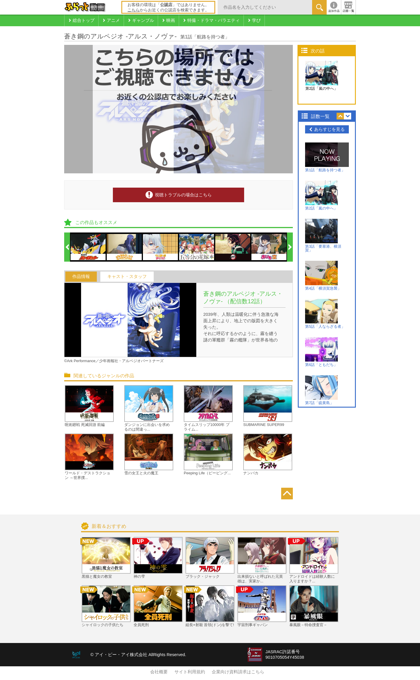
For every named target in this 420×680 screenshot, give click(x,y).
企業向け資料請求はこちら (238, 672)
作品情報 (81, 276)
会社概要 (159, 672)
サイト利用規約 (189, 672)
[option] (88, 247)
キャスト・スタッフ (127, 276)
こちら (133, 10)
